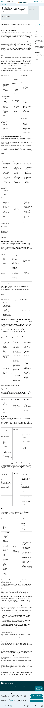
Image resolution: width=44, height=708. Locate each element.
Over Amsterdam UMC (18, 690)
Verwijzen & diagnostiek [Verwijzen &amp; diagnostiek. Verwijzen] (38, 688)
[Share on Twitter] (37, 25)
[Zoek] (41, 1)
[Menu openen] (2, 1)
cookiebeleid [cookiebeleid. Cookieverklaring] (10, 700)
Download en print (33, 9)
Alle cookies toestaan (37, 695)
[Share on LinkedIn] (41, 25)
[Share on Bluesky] (35, 25)
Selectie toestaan (36, 698)
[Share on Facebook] (39, 25)
